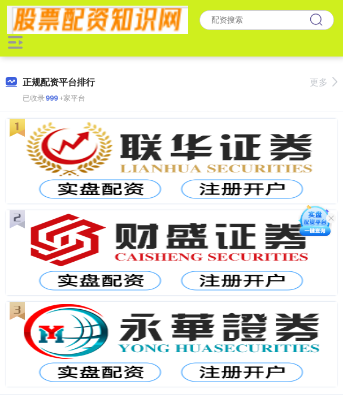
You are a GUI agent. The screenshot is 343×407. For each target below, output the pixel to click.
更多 (323, 82)
